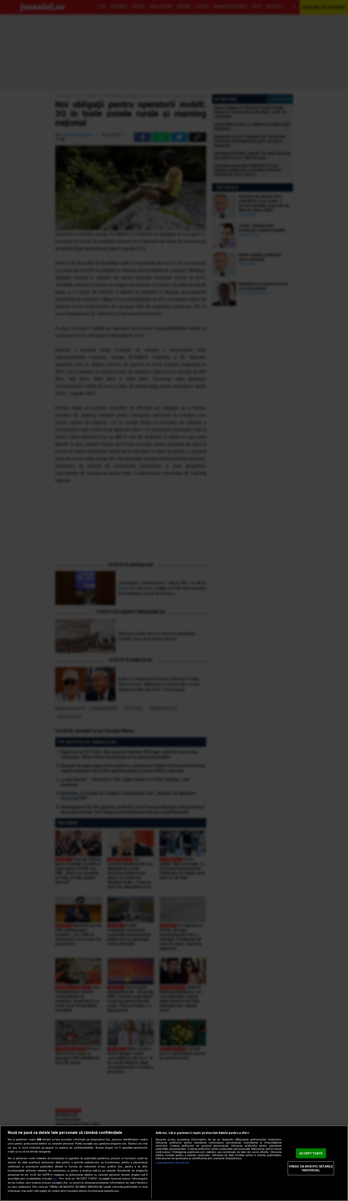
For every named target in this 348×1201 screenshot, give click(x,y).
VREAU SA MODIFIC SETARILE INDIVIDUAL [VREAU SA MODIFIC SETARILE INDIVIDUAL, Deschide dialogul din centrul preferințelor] (311, 1168)
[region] (174, 1163)
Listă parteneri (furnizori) (172, 1162)
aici (55, 1178)
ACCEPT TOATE (310, 1153)
